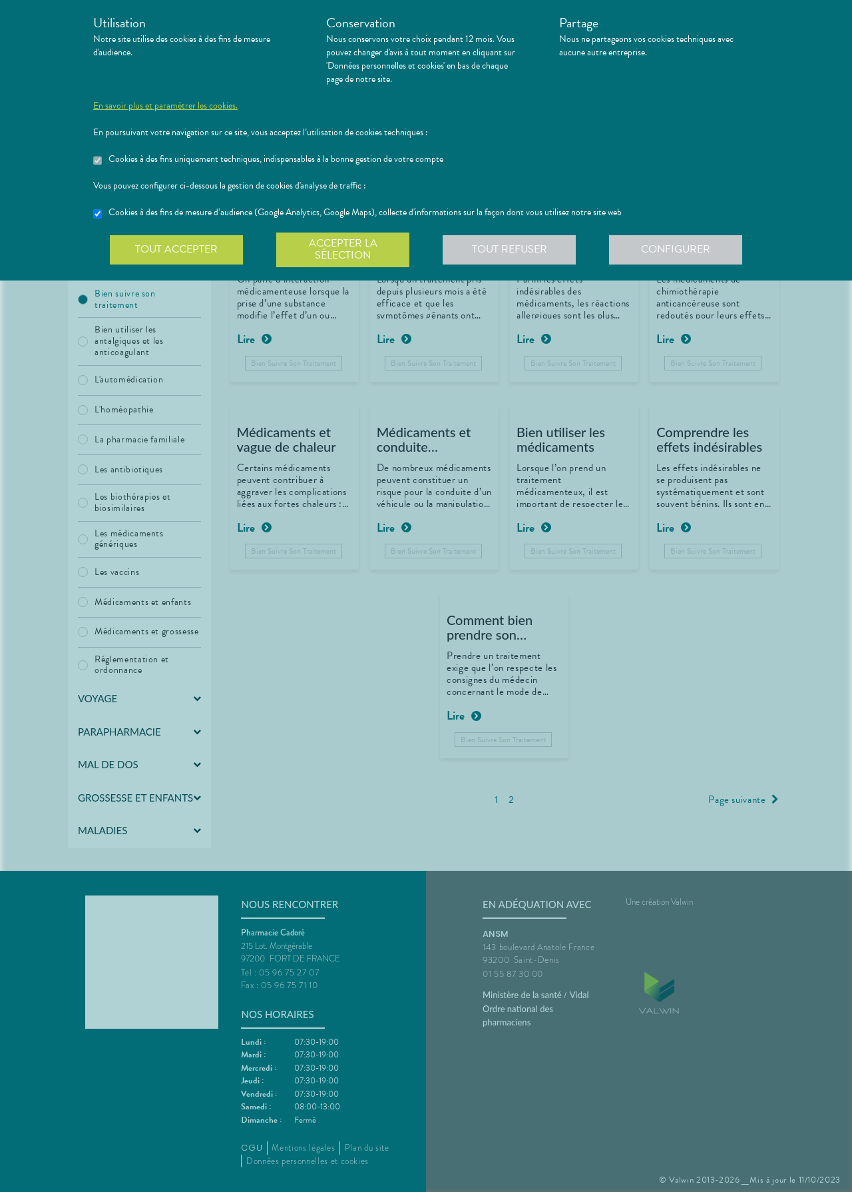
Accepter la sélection (343, 249)
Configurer (675, 249)
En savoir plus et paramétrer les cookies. (165, 106)
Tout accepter (176, 249)
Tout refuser (509, 249)
